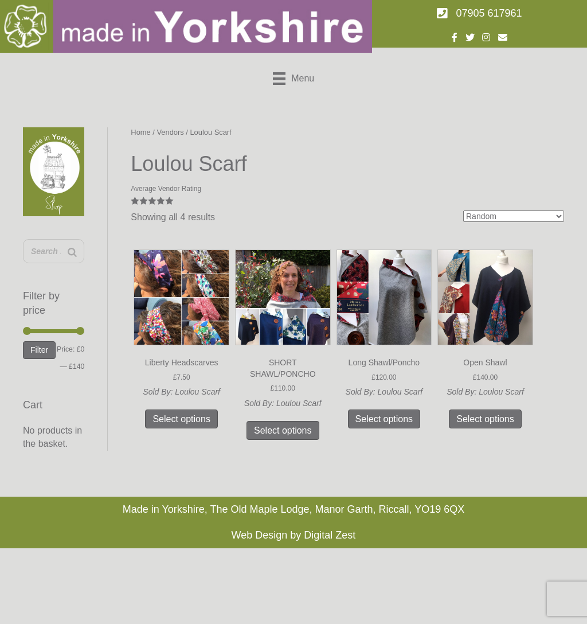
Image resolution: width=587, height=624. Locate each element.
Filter (39, 349)
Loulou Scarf (197, 391)
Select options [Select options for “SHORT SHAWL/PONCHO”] (283, 430)
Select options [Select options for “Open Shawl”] (485, 419)
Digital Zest (329, 535)
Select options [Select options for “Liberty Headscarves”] (181, 419)
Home (140, 132)
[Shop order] (513, 216)
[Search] (72, 253)
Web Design (260, 535)
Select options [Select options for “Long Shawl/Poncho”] (384, 419)
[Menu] (293, 78)
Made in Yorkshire (164, 509)
